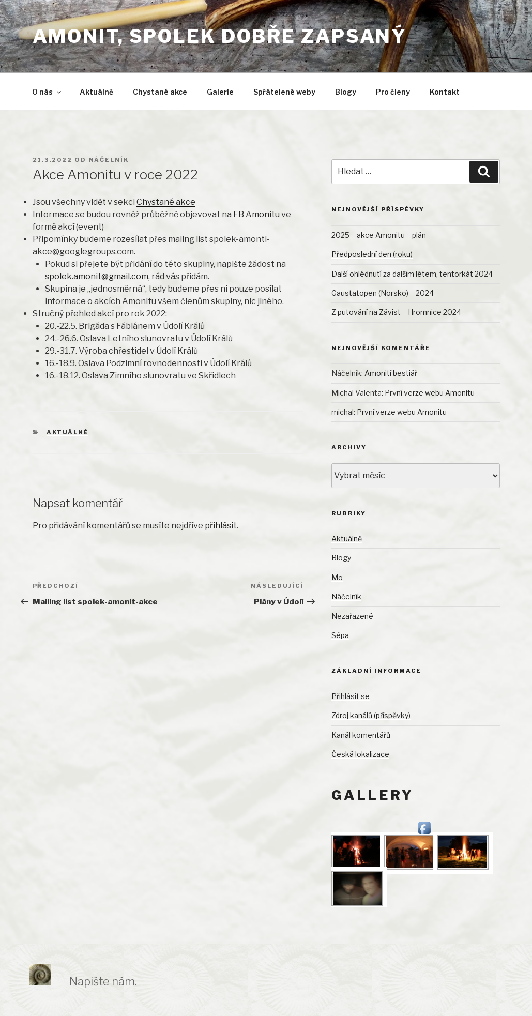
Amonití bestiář (390, 373)
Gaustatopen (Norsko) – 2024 (382, 293)
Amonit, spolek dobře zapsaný (220, 36)
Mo (337, 577)
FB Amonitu (256, 214)
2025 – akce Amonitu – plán (378, 235)
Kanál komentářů (360, 735)
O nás (47, 91)
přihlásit (221, 525)
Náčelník (109, 159)
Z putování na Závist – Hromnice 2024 (396, 312)
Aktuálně (96, 91)
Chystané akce (160, 91)
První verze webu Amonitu (430, 392)
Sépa (340, 635)
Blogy (345, 91)
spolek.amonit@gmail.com (96, 276)
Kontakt (445, 91)
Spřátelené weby (284, 91)
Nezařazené (352, 616)
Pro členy (393, 91)
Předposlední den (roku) (372, 254)
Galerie (220, 91)
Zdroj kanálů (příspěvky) (371, 715)
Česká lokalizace (360, 754)
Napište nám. (103, 981)
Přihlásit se (350, 696)
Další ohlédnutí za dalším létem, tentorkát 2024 (412, 273)
